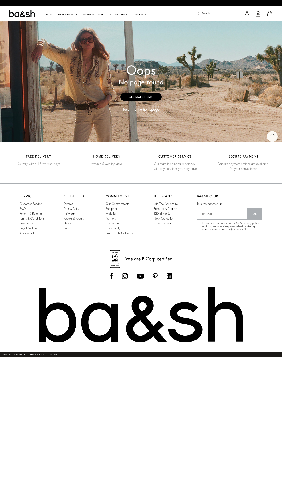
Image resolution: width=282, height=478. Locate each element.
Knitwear (69, 213)
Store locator (162, 223)
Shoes (67, 223)
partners (111, 218)
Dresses (68, 203)
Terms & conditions (32, 218)
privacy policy (251, 223)
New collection (163, 218)
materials (111, 213)
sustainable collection (120, 233)
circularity (112, 223)
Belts (66, 228)
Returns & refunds (31, 213)
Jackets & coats (74, 218)
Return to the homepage (141, 109)
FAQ (23, 208)
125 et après (161, 213)
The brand (141, 15)
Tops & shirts (71, 208)
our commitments (117, 203)
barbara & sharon (165, 208)
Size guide (27, 223)
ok (255, 214)
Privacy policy (38, 355)
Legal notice (28, 228)
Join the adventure (165, 203)
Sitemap (54, 355)
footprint (111, 208)
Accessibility (27, 233)
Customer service (31, 203)
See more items (141, 97)
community (113, 228)
